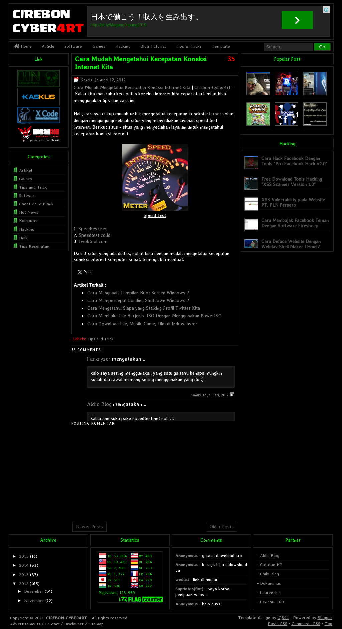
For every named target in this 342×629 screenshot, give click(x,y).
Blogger (325, 617)
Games (98, 46)
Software (73, 46)
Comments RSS (306, 623)
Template (221, 46)
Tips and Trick (100, 339)
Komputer (28, 220)
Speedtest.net (92, 228)
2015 (24, 556)
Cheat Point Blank (36, 203)
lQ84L (283, 617)
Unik (23, 237)
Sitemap (96, 623)
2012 (23, 583)
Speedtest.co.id (94, 235)
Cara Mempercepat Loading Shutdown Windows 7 (138, 300)
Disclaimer (74, 623)
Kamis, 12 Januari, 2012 (210, 395)
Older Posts (222, 526)
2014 (24, 565)
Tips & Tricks (189, 46)
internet (213, 113)
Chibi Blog (269, 573)
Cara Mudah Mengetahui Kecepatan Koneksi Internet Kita (132, 87)
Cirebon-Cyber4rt (212, 87)
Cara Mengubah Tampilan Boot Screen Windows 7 (138, 292)
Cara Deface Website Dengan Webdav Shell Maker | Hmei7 (291, 244)
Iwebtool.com (93, 241)
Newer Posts (89, 526)
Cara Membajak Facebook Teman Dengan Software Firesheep (295, 223)
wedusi (182, 579)
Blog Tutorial (153, 46)
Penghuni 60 (272, 601)
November (34, 600)
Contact (52, 623)
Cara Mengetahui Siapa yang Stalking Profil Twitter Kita (143, 308)
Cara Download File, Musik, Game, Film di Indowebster (142, 323)
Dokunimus (270, 583)
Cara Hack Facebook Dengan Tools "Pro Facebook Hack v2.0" (294, 161)
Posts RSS (277, 623)
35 (231, 59)
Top (328, 623)
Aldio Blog (99, 404)
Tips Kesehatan (34, 246)
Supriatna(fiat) (189, 588)
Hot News (28, 212)
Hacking (123, 46)
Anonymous (186, 555)
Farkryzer (99, 359)
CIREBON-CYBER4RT (66, 617)
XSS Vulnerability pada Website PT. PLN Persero (293, 202)
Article (48, 46)
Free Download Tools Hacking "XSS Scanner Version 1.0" (291, 181)
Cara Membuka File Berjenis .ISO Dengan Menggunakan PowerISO (154, 315)
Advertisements (25, 623)
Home (23, 46)
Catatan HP (271, 564)
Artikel (25, 170)
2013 (24, 574)
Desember (33, 591)
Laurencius (270, 592)
